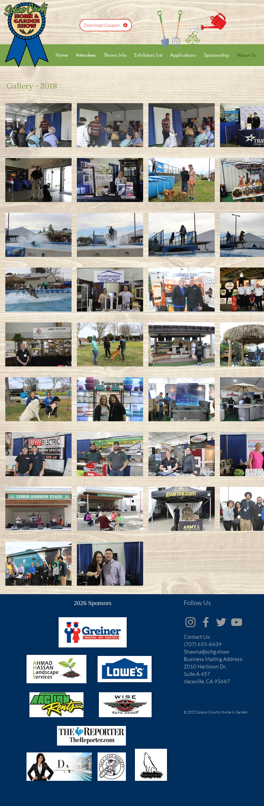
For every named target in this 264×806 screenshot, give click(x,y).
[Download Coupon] (106, 25)
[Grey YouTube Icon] (236, 622)
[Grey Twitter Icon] (221, 622)
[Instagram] (190, 622)
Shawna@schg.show (206, 651)
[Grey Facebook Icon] (206, 622)
